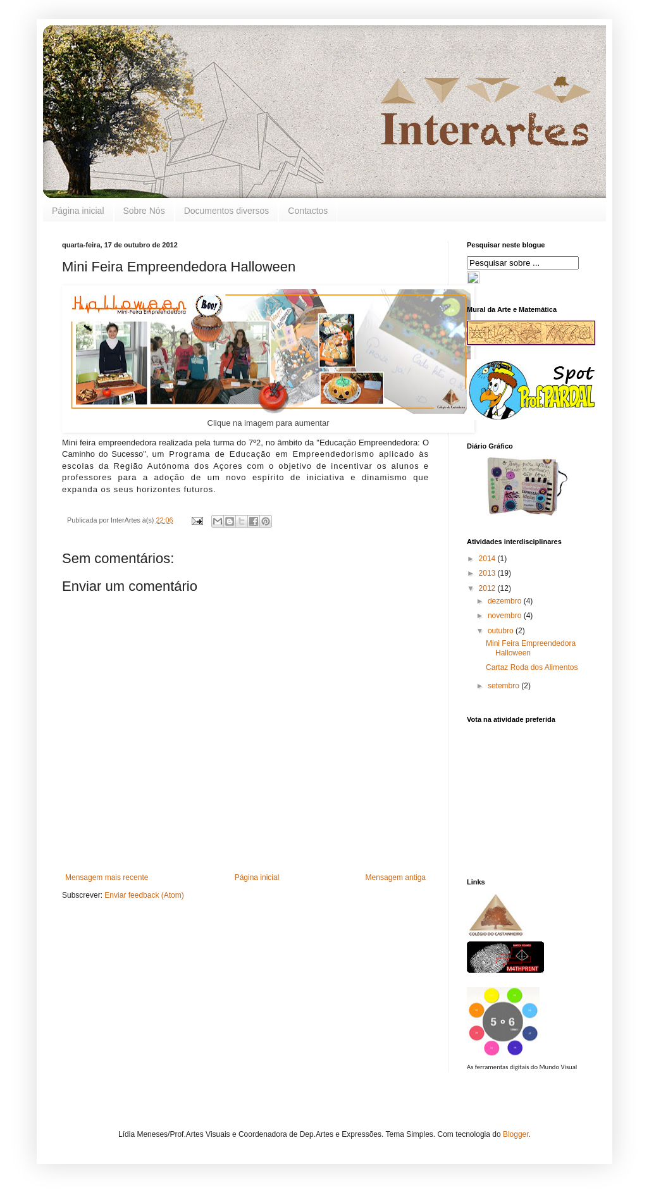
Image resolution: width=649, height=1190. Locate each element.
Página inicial (78, 211)
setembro (504, 685)
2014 (488, 558)
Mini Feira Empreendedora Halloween (531, 648)
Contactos (308, 211)
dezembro (506, 601)
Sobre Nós (144, 211)
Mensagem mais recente (106, 877)
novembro (506, 615)
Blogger (516, 1134)
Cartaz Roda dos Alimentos (532, 667)
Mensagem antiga (396, 877)
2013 (488, 573)
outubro (502, 630)
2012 (488, 588)
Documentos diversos (226, 211)
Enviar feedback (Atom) (143, 895)
